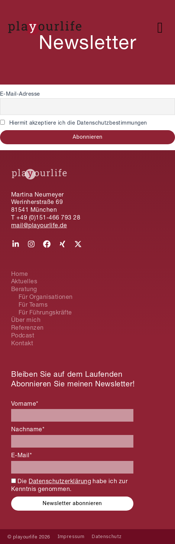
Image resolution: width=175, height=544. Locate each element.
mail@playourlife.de (39, 225)
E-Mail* (21, 455)
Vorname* (25, 403)
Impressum (71, 536)
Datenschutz (106, 536)
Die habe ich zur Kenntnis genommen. (69, 484)
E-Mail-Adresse (20, 93)
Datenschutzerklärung (60, 481)
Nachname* (28, 429)
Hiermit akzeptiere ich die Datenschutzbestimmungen (73, 122)
